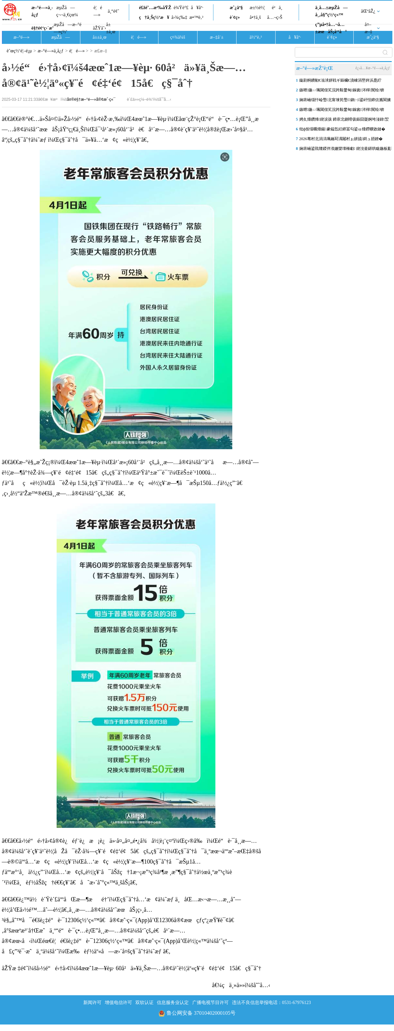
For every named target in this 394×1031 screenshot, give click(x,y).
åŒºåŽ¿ (368, 11)
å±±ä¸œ (110, 28)
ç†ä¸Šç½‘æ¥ (154, 17)
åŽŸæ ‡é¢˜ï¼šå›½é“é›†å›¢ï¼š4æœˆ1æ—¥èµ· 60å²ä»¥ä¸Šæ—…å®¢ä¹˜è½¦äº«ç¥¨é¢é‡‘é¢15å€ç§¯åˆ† (131, 968)
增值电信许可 (118, 1002)
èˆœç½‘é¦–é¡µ (19, 50)
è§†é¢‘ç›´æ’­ (43, 28)
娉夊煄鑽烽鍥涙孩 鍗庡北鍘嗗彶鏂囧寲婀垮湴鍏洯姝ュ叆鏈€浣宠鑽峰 (344, 120)
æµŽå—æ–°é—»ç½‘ (67, 28)
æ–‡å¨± (217, 37)
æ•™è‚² (196, 17)
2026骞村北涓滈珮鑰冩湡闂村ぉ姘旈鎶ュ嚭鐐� (341, 139)
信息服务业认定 (173, 1002)
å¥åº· (197, 7)
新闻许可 (92, 1002)
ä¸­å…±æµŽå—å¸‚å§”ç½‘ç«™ (331, 11)
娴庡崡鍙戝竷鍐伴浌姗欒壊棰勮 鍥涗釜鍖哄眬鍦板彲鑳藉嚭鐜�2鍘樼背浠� (345, 149)
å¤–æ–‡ (368, 28)
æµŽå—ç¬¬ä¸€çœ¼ (67, 11)
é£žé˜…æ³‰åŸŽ (155, 7)
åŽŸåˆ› (99, 28)
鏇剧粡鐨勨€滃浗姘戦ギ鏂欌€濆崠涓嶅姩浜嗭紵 (340, 80)
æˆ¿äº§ (236, 7)
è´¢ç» (236, 17)
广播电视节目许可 (210, 1002)
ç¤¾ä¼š (177, 37)
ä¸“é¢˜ (113, 11)
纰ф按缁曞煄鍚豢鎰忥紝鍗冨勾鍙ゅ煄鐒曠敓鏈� (342, 129)
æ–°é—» (21, 37)
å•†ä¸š (255, 17)
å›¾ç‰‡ (179, 17)
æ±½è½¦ (257, 7)
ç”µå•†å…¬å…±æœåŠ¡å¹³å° (331, 28)
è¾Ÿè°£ (181, 7)
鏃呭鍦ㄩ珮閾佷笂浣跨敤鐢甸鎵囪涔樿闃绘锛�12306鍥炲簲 (342, 110)
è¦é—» (98, 11)
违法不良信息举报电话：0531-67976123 (271, 1002)
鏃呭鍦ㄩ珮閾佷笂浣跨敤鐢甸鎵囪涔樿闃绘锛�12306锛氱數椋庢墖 (342, 91)
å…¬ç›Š (274, 17)
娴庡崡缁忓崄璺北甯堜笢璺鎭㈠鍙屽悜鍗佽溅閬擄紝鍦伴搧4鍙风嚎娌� (345, 101)
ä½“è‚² (256, 37)
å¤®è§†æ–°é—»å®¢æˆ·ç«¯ (91, 99)
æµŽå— (60, 37)
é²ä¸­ (277, 7)
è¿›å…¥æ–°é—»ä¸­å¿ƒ (372, 68)
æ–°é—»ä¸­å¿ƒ (42, 11)
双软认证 (144, 1002)
